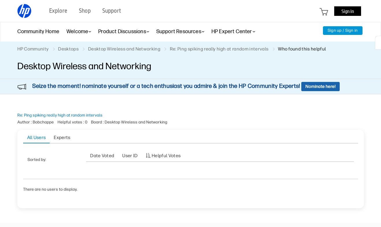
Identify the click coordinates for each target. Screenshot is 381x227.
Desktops (68, 49)
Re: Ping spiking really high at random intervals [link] (219, 49)
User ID (129, 155)
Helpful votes (166, 155)
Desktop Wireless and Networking (124, 49)
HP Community (33, 49)
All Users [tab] (36, 137)
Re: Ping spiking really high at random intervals (60, 115)
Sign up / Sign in (343, 30)
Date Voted (102, 155)
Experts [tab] (62, 137)
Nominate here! (320, 86)
